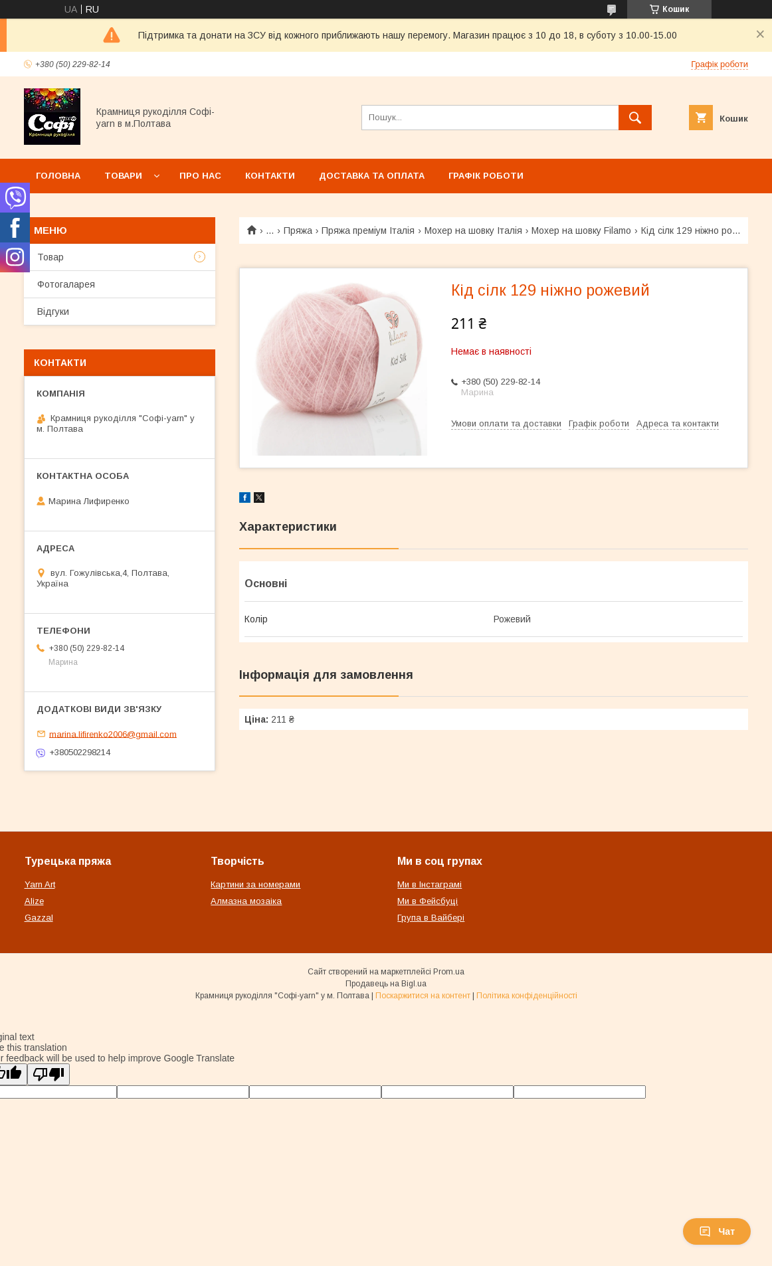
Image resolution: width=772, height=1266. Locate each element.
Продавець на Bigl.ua (386, 983)
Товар (50, 257)
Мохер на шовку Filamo (581, 230)
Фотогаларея (66, 284)
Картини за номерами (255, 884)
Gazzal (39, 918)
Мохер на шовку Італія (473, 230)
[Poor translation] (48, 1074)
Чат (717, 1231)
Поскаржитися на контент (422, 995)
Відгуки (53, 311)
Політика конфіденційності (526, 995)
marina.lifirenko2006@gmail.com (113, 734)
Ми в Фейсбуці (427, 901)
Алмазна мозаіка (246, 901)
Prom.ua (448, 971)
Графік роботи (486, 176)
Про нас (200, 176)
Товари (123, 176)
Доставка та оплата (372, 176)
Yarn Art (40, 884)
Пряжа (298, 230)
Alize (34, 901)
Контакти (270, 176)
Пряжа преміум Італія (368, 230)
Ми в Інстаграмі (429, 884)
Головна (58, 176)
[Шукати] (635, 117)
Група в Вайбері (430, 918)
